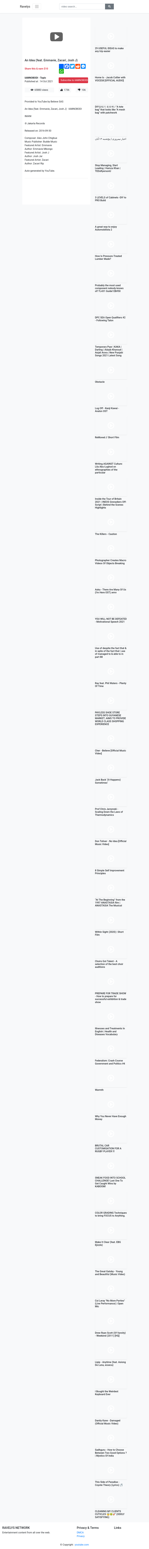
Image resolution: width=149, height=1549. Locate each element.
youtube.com (82, 1544)
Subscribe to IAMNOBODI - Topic (74, 80)
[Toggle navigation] (37, 6)
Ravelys (25, 6)
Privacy (81, 1536)
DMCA (80, 1532)
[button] (109, 6)
